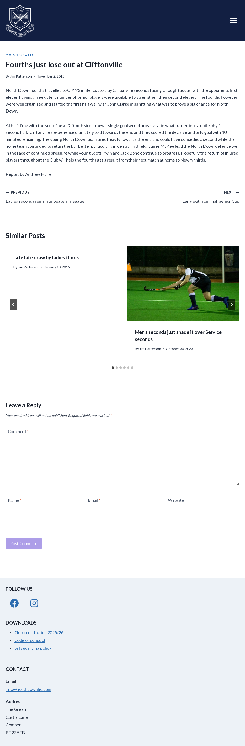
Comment (18, 431)
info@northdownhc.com (28, 689)
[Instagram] (34, 603)
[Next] (231, 304)
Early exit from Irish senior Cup (183, 196)
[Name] (42, 500)
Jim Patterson (21, 76)
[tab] (113, 367)
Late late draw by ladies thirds (46, 257)
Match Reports (19, 55)
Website (176, 500)
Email (94, 500)
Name (15, 500)
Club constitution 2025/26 (38, 632)
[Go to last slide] (13, 304)
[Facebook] (14, 603)
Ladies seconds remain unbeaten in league (62, 196)
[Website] (202, 500)
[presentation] (183, 283)
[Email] (122, 500)
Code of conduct (29, 640)
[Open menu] (233, 20)
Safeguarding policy (32, 648)
